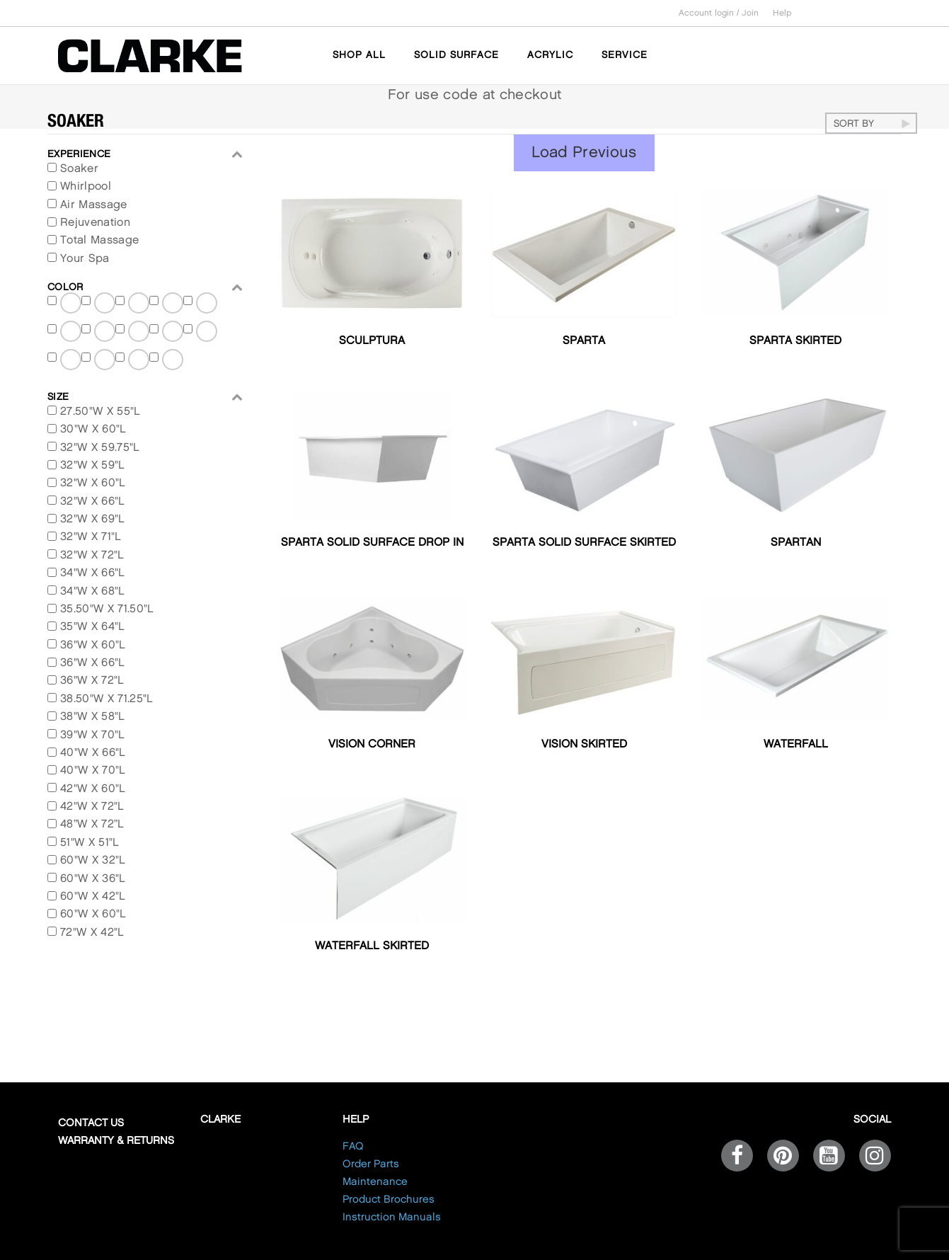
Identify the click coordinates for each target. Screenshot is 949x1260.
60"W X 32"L (93, 860)
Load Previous (584, 152)
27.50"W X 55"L (100, 411)
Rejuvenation (95, 222)
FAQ (353, 1147)
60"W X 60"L (93, 914)
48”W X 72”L (92, 824)
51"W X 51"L (90, 842)
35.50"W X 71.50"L (107, 609)
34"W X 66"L (92, 573)
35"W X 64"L (92, 627)
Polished (105, 331)
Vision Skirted (584, 744)
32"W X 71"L (91, 537)
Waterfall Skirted (372, 946)
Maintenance (375, 1182)
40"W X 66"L (93, 753)
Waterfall (796, 744)
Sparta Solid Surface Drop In (372, 542)
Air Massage (93, 205)
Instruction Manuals (392, 1217)
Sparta (584, 341)
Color (145, 287)
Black (173, 359)
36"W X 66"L (92, 663)
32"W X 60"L (93, 483)
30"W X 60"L (93, 429)
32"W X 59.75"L (99, 447)
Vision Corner (371, 744)
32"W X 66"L (92, 501)
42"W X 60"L (93, 789)
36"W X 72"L (92, 680)
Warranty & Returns (116, 1141)
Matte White (139, 305)
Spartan (796, 542)
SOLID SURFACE (456, 54)
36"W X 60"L (93, 645)
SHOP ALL (359, 54)
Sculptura (372, 341)
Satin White (71, 334)
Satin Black (173, 305)
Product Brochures (389, 1200)
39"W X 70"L (92, 735)
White (207, 331)
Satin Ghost (207, 305)
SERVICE (625, 54)
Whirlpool (85, 186)
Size (145, 396)
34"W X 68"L (92, 591)
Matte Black (71, 305)
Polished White (173, 334)
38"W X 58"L (92, 716)
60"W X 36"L (93, 879)
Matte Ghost (105, 305)
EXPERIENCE (145, 154)
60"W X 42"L (93, 896)
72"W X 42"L (92, 932)
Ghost (139, 331)
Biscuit (71, 359)
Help (782, 13)
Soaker (79, 169)
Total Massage (99, 240)
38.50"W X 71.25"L (106, 699)
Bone (105, 359)
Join (750, 13)
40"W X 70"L (93, 770)
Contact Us (91, 1123)
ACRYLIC (550, 54)
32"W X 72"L (92, 555)
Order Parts (371, 1164)
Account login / (710, 13)
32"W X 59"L (92, 465)
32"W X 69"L (92, 519)
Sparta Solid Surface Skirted (584, 542)
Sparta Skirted (795, 341)
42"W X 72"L (92, 806)
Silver (139, 359)
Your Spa (85, 258)
